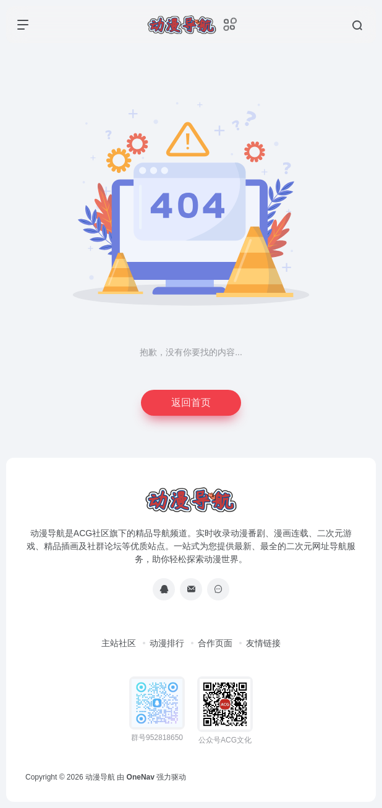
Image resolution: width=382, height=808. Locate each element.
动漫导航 (100, 777)
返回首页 (191, 402)
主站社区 (118, 643)
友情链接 (263, 643)
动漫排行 (167, 643)
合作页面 (215, 643)
